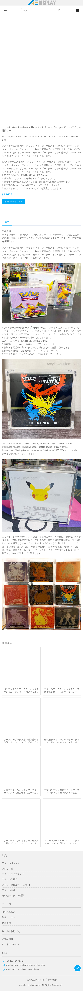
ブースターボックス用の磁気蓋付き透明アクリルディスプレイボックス (21, 741)
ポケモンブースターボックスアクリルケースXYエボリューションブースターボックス (61, 842)
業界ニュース (8, 917)
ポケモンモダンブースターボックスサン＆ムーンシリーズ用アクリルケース (21, 690)
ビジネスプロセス (11, 944)
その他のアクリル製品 (13, 895)
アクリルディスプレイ (13, 874)
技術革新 (6, 922)
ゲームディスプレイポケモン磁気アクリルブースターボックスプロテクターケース (21, 842)
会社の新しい (8, 912)
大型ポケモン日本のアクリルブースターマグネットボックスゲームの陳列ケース (61, 791)
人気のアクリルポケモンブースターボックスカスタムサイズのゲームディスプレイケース (21, 791)
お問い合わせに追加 (13, 201)
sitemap (52, 979)
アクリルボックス (11, 863)
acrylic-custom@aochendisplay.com (25, 965)
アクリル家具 (8, 890)
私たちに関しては (35, 979)
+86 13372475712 (14, 960)
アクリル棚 (7, 868)
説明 (7, 221)
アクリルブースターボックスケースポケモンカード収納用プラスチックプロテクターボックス (61, 690)
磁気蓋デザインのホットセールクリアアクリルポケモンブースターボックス (61, 741)
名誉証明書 (7, 939)
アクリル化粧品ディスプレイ (16, 884)
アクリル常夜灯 (9, 879)
